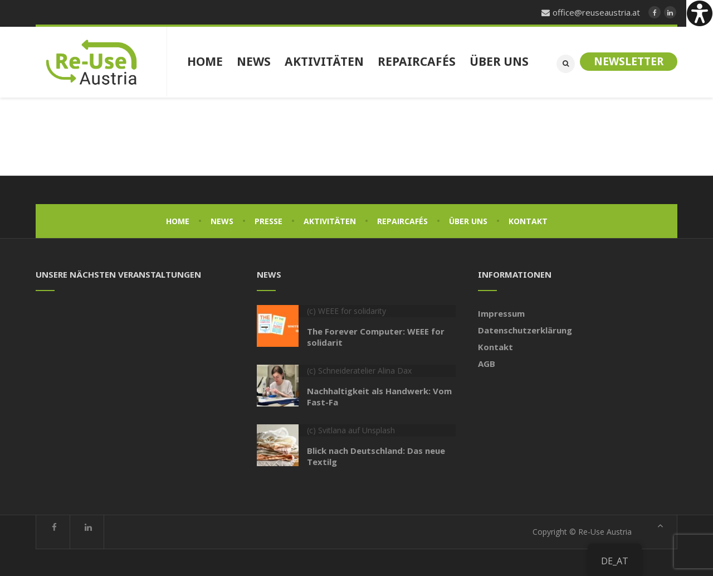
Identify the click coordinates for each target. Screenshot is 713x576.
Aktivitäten (330, 220)
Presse (268, 220)
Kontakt (528, 220)
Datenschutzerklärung (525, 329)
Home (177, 220)
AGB (486, 362)
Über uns (468, 220)
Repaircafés (402, 220)
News (222, 220)
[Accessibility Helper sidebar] (699, 13)
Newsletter (628, 61)
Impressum (501, 312)
